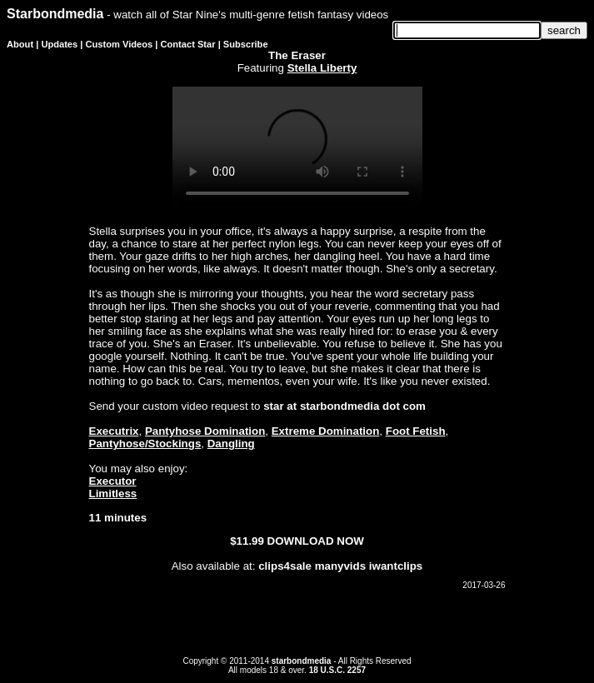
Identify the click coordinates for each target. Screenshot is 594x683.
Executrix (114, 431)
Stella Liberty (322, 68)
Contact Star (188, 44)
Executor (113, 481)
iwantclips (395, 566)
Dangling (231, 443)
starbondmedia (302, 661)
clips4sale (285, 566)
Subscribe (245, 44)
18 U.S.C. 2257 (337, 670)
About (20, 44)
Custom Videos (119, 44)
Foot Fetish (416, 431)
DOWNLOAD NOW (315, 541)
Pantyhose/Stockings (145, 443)
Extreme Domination (326, 431)
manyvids (341, 566)
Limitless (113, 493)
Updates (59, 44)
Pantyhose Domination (205, 431)
